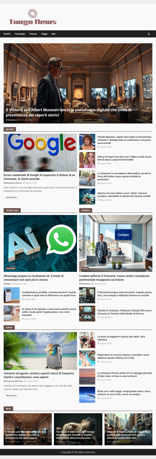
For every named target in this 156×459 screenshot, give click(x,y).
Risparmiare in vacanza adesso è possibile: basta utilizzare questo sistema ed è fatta (87, 358)
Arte (54, 34)
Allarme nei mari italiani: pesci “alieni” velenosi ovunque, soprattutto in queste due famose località (87, 196)
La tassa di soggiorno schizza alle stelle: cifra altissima (87, 340)
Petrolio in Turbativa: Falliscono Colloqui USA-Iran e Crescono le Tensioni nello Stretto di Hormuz (87, 314)
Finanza (33, 34)
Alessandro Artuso (14, 183)
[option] (78, 83)
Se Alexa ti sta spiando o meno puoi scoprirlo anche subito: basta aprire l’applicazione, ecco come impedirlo (12, 314)
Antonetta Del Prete (14, 381)
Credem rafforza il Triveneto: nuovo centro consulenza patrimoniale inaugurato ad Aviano (116, 243)
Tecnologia (20, 34)
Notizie (7, 34)
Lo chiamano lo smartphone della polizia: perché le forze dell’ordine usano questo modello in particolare (87, 178)
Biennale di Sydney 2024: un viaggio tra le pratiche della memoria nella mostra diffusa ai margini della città (129, 434)
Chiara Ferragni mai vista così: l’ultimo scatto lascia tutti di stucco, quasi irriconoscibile (87, 160)
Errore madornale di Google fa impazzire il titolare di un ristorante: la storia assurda (40, 153)
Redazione (12, 120)
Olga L (8, 283)
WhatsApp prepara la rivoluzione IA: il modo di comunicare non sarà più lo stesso (40, 243)
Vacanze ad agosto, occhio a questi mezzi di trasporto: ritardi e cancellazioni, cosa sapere (40, 351)
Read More (11, 197)
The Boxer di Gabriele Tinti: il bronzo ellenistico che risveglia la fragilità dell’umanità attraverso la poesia (75, 434)
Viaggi (44, 34)
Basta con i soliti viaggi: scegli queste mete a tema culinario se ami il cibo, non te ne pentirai (87, 395)
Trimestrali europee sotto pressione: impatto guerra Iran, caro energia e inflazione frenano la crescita (87, 295)
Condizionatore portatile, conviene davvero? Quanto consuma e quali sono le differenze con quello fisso (12, 295)
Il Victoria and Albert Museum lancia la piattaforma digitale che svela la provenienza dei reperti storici (78, 83)
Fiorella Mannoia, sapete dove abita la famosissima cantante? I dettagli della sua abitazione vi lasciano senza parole (87, 142)
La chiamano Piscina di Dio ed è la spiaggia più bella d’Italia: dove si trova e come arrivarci (87, 376)
